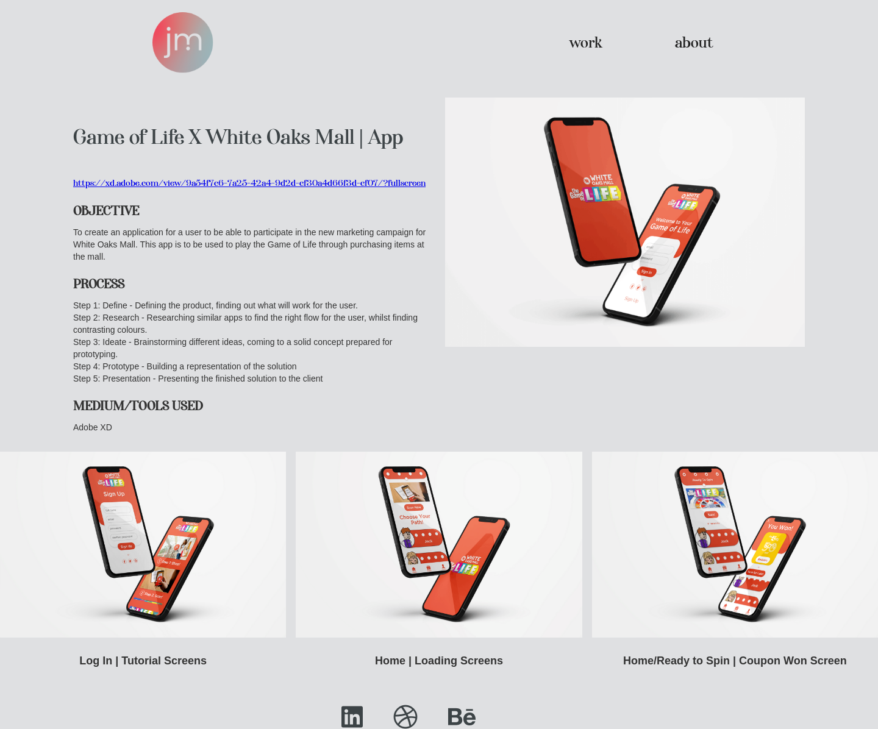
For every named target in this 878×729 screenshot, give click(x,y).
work (585, 42)
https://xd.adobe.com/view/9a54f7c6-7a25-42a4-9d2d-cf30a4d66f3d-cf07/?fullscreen (249, 182)
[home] (182, 42)
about (694, 42)
